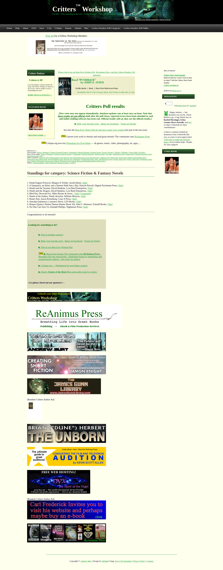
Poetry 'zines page (133, 159)
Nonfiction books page (35, 156)
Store (41, 28)
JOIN (33, 28)
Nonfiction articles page (143, 154)
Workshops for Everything (78, 143)
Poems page (130, 154)
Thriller (117, 152)
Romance (46, 152)
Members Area (140, 20)
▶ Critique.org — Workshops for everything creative (63, 265)
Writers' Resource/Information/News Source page (88, 161)
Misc (86, 28)
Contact (150, 561)
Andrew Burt (85, 561)
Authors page (105, 158)
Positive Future (96, 152)
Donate (68, 28)
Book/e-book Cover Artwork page (61, 158)
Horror (39, 152)
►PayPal (182, 105)
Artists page (123, 158)
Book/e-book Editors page (137, 158)
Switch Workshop (152, 20)
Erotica (104, 152)
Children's (124, 152)
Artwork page (44, 158)
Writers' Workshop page (62, 161)
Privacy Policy (139, 561)
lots (189, 122)
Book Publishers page (55, 159)
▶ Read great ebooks (51, 254)
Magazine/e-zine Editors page (37, 159)
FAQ (49, 28)
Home (9, 28)
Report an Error (165, 20)
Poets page (114, 158)
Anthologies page (119, 154)
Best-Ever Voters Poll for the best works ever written (99, 130)
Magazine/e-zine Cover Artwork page (87, 158)
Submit (78, 28)
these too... (176, 91)
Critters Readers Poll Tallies (136, 28)
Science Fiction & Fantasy (59, 152)
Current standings (38, 163)
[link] (84, 183)
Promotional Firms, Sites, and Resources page (97, 159)
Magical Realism (83, 152)
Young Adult (133, 152)
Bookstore (76, 159)
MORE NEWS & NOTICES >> (40, 95)
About (25, 28)
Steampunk (73, 152)
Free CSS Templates (123, 561)
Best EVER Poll (51, 163)
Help (17, 28)
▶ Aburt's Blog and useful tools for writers (67, 272)
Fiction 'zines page (119, 159)
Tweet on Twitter (128, 124)
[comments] (85, 193)
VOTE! (72, 163)
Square (192, 105)
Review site (68, 159)
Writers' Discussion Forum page (42, 161)
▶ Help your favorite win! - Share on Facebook (97, 124)
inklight (105, 561)
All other (142, 152)
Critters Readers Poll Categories (106, 28)
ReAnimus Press (142, 136)
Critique (58, 28)
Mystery (111, 152)
